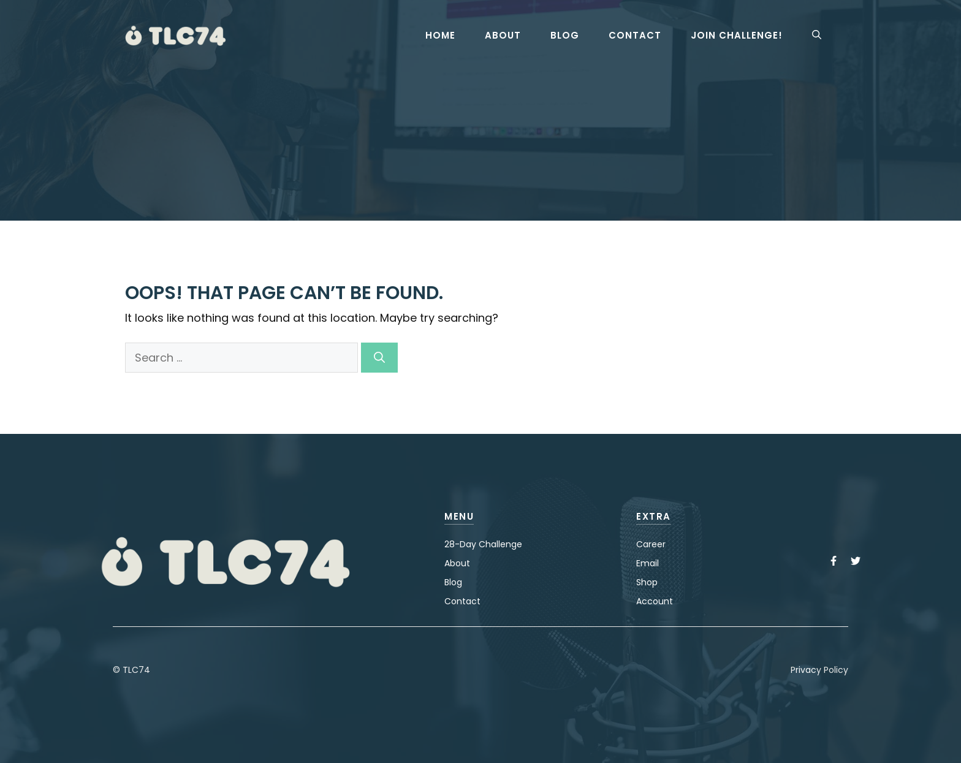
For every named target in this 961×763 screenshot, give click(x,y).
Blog (564, 35)
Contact (635, 35)
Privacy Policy (819, 670)
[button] (816, 35)
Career (651, 544)
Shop (647, 582)
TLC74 (136, 670)
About (503, 35)
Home (440, 35)
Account (654, 601)
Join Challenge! (737, 35)
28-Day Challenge (483, 544)
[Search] (379, 358)
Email (647, 563)
